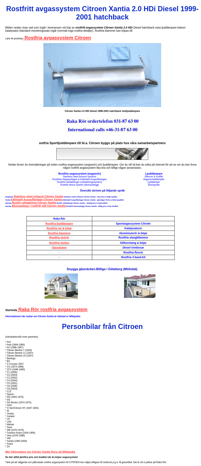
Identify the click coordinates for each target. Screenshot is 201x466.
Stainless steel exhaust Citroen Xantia (38, 196)
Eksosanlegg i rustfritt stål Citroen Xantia (39, 205)
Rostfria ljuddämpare (59, 223)
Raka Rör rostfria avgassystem (52, 309)
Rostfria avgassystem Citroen (57, 37)
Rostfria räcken (59, 242)
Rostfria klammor (59, 233)
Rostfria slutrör (59, 237)
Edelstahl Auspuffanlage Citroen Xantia (36, 199)
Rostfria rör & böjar (59, 228)
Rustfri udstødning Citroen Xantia (34, 202)
